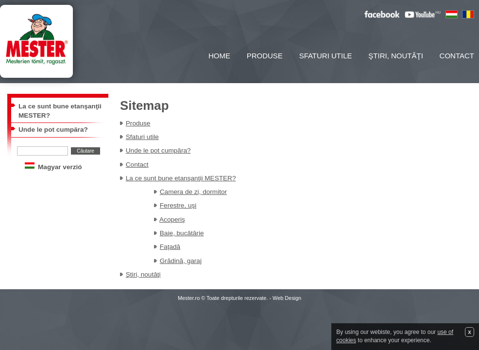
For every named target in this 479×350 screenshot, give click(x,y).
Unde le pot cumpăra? (53, 129)
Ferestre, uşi (178, 205)
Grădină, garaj (181, 260)
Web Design (287, 298)
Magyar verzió (60, 167)
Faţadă (170, 246)
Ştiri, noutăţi (395, 56)
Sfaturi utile (325, 56)
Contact (457, 56)
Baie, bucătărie (182, 233)
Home (219, 56)
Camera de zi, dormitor (193, 191)
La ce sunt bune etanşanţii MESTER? (181, 178)
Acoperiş (172, 219)
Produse (265, 56)
